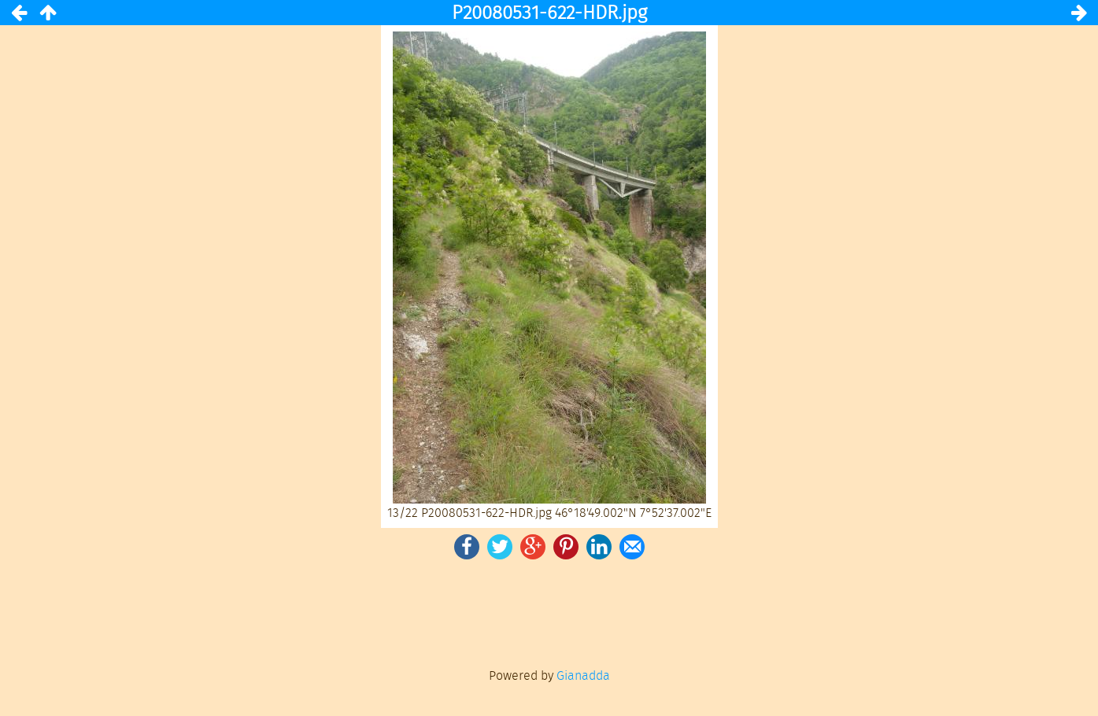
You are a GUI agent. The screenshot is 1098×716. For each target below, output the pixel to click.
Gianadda (583, 675)
